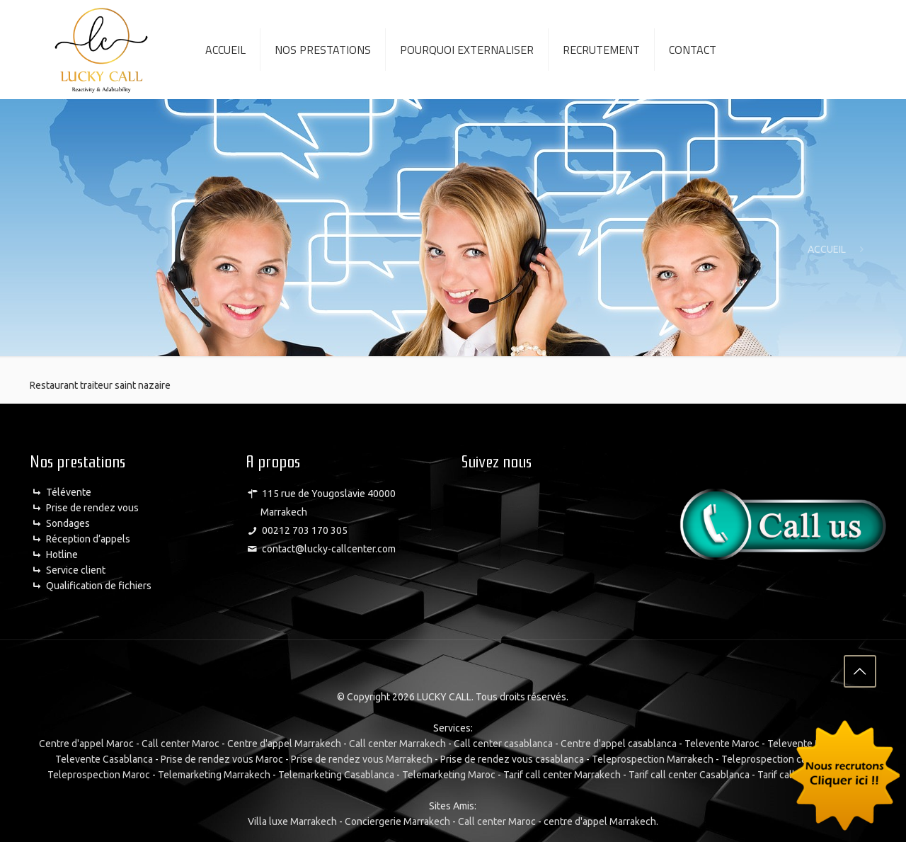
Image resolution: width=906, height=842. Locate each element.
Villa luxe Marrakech (292, 820)
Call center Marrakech (397, 742)
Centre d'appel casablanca (619, 742)
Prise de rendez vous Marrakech (361, 757)
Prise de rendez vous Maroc (222, 757)
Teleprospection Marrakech (652, 757)
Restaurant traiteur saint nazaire (100, 385)
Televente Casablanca (104, 757)
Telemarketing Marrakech (214, 773)
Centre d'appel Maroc (86, 742)
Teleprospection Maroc (98, 773)
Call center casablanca (503, 742)
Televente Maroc (721, 742)
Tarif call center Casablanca (689, 773)
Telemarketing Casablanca (336, 773)
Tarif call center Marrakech (562, 773)
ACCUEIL (827, 249)
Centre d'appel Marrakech (284, 742)
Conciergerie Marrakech (397, 820)
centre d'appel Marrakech (600, 820)
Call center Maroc (180, 742)
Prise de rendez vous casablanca (512, 757)
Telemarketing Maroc (448, 773)
